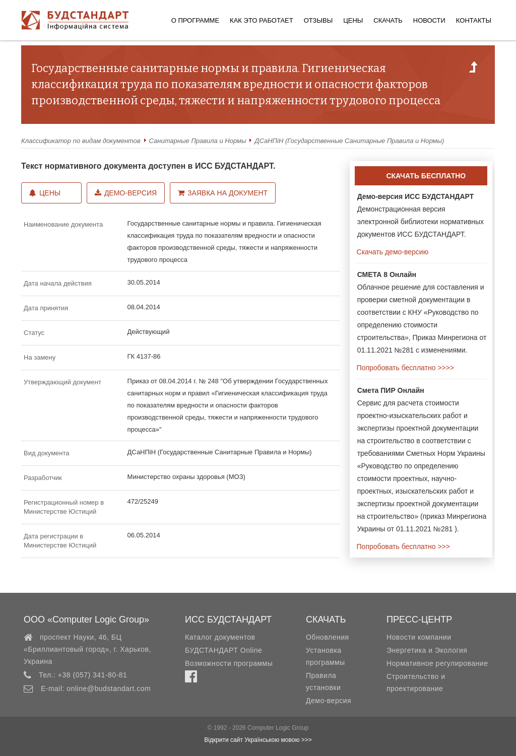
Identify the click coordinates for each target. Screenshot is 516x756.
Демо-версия (126, 193)
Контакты (473, 20)
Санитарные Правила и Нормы (197, 141)
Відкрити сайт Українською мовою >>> (258, 739)
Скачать (387, 20)
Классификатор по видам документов (81, 141)
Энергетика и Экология (426, 650)
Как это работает (261, 20)
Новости (429, 20)
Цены (353, 20)
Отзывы (318, 20)
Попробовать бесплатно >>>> (404, 368)
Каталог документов (220, 637)
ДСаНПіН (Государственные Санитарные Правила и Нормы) (349, 141)
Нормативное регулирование (437, 663)
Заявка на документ (223, 193)
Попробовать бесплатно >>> (402, 546)
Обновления (327, 637)
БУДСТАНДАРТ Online (223, 650)
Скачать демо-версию (391, 252)
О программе (195, 20)
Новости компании (419, 637)
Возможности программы (229, 663)
